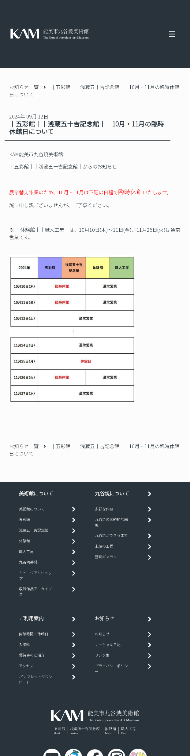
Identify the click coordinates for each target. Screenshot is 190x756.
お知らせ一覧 (24, 87)
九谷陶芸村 (28, 561)
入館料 (24, 644)
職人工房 (26, 551)
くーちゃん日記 (108, 644)
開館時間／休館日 (33, 633)
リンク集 (102, 654)
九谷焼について (112, 493)
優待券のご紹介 (32, 654)
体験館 (24, 540)
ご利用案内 (31, 618)
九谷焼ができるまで (111, 535)
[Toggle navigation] (172, 34)
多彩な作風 (104, 508)
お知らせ (104, 618)
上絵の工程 (104, 546)
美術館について (32, 508)
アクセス (26, 665)
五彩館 (24, 519)
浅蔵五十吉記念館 (33, 530)
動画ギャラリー (108, 556)
